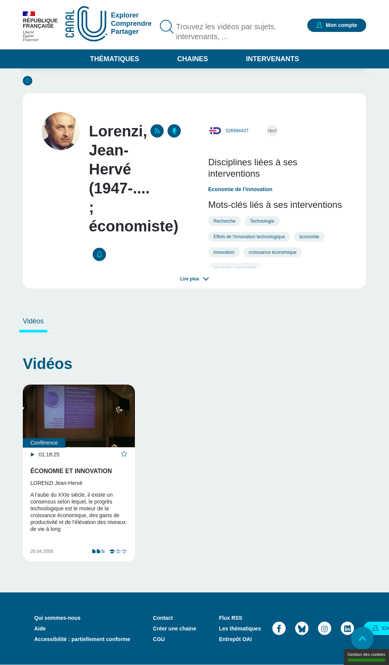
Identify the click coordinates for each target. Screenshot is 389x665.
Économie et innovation (71, 471)
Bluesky (301, 628)
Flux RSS (230, 618)
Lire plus (189, 279)
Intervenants (272, 59)
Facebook (279, 628)
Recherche (224, 221)
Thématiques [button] (114, 59)
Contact (163, 618)
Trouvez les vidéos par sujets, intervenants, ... (226, 31)
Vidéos (33, 321)
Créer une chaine (174, 628)
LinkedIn (347, 628)
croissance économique (273, 252)
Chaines (192, 59)
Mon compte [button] (341, 25)
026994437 (237, 130)
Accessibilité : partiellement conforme (82, 639)
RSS (157, 131)
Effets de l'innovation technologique (249, 236)
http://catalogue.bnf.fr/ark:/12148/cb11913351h (272, 130)
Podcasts (174, 131)
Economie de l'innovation (240, 189)
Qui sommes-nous (57, 618)
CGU (159, 639)
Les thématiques (240, 628)
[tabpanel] (77, 473)
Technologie (262, 221)
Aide (40, 628)
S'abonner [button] (99, 254)
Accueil (27, 81)
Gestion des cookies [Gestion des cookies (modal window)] (366, 657)
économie (309, 236)
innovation (223, 252)
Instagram (324, 628)
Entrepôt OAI (235, 639)
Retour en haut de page (362, 638)
